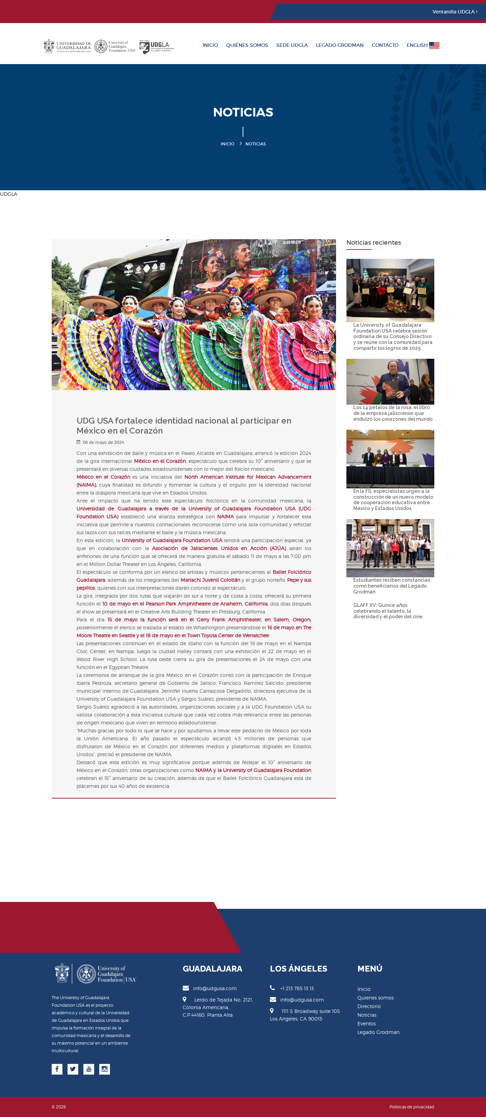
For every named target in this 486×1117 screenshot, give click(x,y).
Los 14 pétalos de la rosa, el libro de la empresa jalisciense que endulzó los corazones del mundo (393, 413)
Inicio (210, 45)
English (423, 45)
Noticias (366, 1015)
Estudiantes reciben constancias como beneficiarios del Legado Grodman (391, 586)
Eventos (366, 1023)
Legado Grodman (340, 45)
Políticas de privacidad (411, 1106)
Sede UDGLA (292, 45)
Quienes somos (375, 998)
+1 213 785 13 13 (292, 988)
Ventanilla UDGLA (455, 12)
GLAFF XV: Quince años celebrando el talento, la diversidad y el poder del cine (388, 611)
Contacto (385, 45)
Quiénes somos (247, 45)
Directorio (369, 1006)
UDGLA (8, 194)
